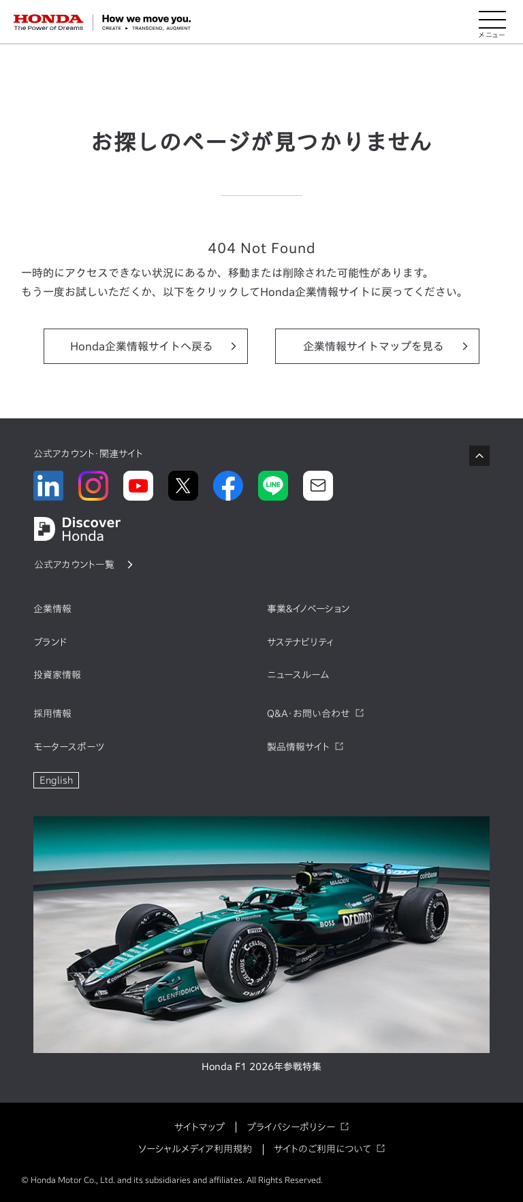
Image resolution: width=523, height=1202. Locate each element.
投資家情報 (57, 675)
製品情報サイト (298, 747)
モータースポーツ (68, 747)
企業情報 (52, 609)
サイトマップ (199, 1127)
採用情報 (52, 713)
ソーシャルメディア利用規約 (195, 1149)
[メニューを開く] (492, 22)
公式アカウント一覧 (74, 564)
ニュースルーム (298, 675)
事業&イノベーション (308, 609)
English (56, 780)
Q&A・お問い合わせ (308, 713)
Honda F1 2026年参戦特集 (261, 1066)
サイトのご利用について (322, 1149)
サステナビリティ (300, 642)
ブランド (50, 642)
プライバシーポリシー (291, 1127)
